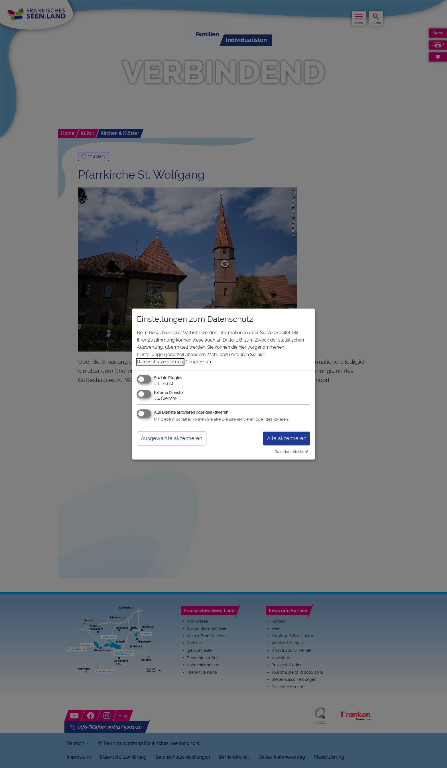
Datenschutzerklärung (160, 361)
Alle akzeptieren (286, 438)
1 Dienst (163, 383)
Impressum (200, 361)
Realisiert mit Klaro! (291, 452)
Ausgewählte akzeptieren (171, 438)
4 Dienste (165, 398)
